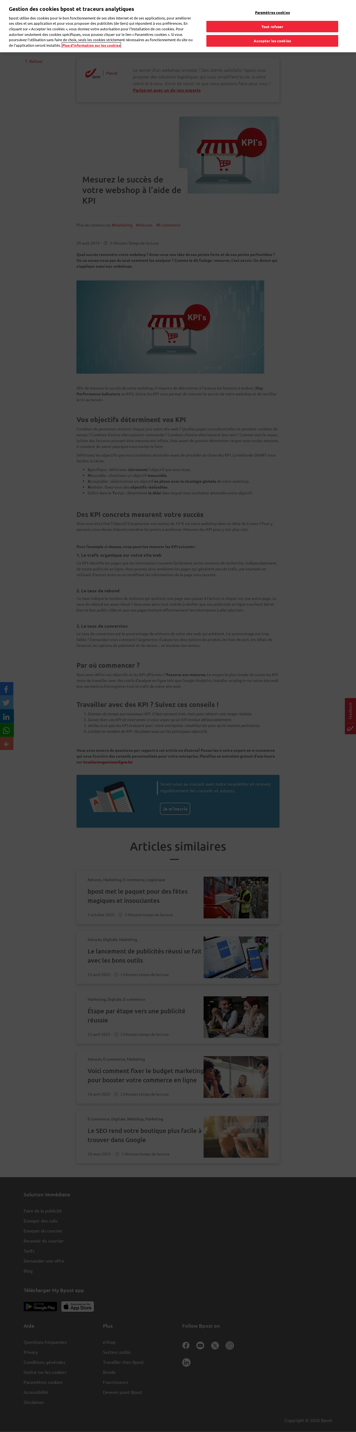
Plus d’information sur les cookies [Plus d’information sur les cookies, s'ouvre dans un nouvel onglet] (91, 45)
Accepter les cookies (272, 40)
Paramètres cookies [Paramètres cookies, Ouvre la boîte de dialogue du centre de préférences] (272, 12)
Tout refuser (272, 26)
